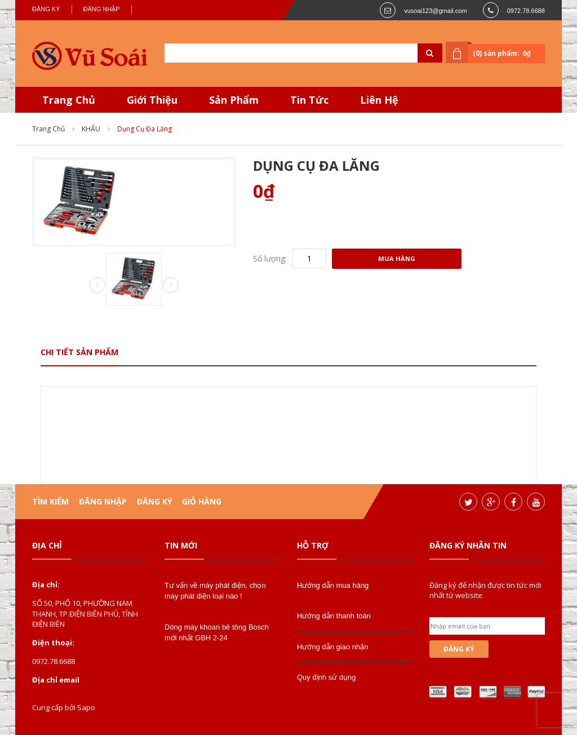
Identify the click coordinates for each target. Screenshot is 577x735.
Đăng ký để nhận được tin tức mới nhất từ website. (485, 590)
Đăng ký (46, 9)
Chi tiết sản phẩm (79, 352)
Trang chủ (48, 129)
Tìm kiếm (50, 501)
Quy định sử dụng (326, 677)
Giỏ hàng (201, 501)
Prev (97, 285)
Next (171, 285)
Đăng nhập (101, 9)
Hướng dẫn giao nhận (332, 647)
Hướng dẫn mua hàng (333, 585)
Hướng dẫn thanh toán (334, 616)
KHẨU (91, 129)
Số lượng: (270, 258)
